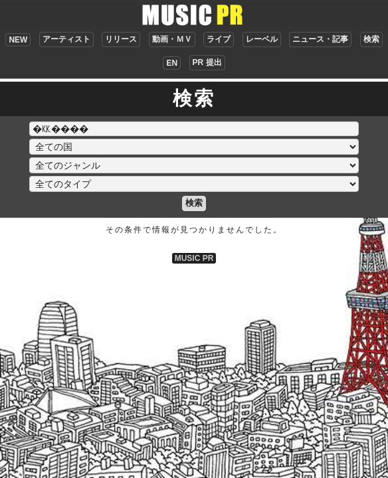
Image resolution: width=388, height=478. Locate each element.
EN (171, 63)
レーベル (262, 39)
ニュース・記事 (320, 39)
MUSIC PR (194, 258)
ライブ (219, 39)
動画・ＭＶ (172, 39)
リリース (121, 39)
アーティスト (66, 39)
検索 (371, 39)
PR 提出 (207, 62)
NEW (18, 39)
